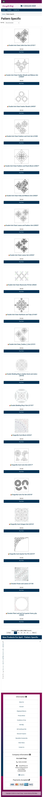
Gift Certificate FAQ (21, 729)
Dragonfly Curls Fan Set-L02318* (22, 494)
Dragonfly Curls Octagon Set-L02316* (22, 524)
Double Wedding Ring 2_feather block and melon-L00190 (22, 375)
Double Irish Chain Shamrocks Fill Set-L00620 (22, 285)
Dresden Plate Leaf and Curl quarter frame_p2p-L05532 (22, 614)
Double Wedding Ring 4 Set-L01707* (22, 405)
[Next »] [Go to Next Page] (34, 632)
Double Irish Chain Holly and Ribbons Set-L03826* (22, 195)
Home (3, 10)
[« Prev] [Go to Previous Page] (8, 632)
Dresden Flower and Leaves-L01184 (22, 583)
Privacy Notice (21, 715)
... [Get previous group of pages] (12, 632)
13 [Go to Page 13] (21, 632)
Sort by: (2, 22)
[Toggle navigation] (3, 2)
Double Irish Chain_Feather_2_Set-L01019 (22, 344)
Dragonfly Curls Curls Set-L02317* (22, 465)
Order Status (21, 742)
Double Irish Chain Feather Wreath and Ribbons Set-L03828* (22, 76)
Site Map (21, 724)
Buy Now (21, 52)
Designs (9, 10)
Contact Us (16, 10)
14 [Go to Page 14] (24, 632)
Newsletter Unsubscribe (21, 738)
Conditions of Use (21, 720)
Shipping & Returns (21, 711)
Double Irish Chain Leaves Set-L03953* (22, 255)
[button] (5, 665)
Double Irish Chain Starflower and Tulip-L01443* (22, 314)
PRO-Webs (34, 793)
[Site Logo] (8, 6)
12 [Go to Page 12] (18, 632)
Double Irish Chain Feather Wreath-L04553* (22, 106)
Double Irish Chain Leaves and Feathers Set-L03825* (22, 225)
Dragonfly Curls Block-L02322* (22, 435)
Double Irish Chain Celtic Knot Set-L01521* (22, 45)
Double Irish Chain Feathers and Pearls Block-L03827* (22, 166)
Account (21, 706)
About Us (21, 702)
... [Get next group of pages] (30, 632)
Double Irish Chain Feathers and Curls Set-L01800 (22, 136)
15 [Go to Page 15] (27, 632)
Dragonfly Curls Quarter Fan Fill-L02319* (22, 554)
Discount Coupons (21, 733)
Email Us (21, 775)
